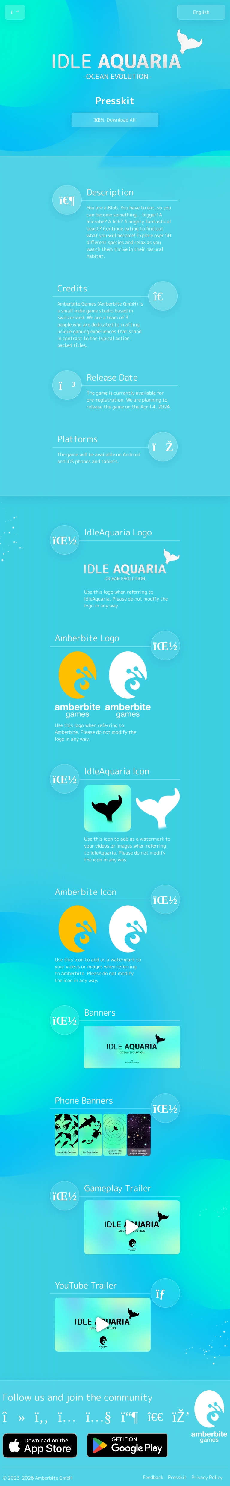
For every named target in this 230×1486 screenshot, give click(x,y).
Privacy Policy (207, 1477)
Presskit (177, 1477)
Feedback (153, 1477)
